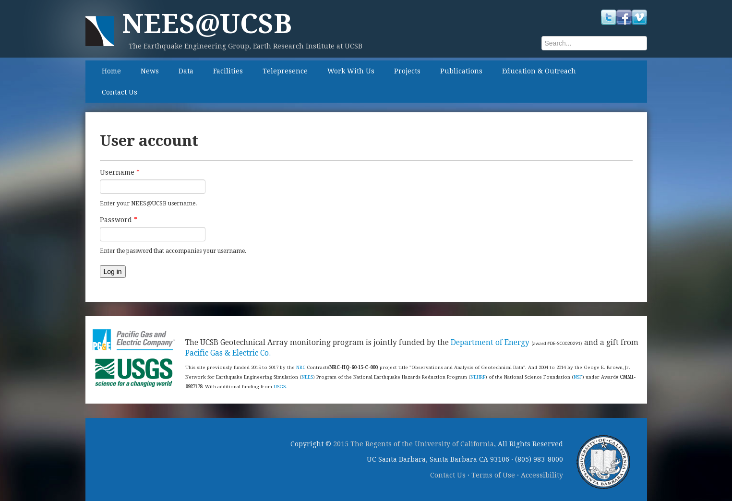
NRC (300, 367)
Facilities (228, 71)
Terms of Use (493, 475)
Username (120, 172)
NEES (307, 377)
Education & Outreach (539, 71)
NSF (578, 377)
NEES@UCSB (207, 23)
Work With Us (350, 71)
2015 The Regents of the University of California (413, 444)
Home (111, 71)
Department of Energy (490, 342)
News (150, 71)
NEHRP (477, 377)
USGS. (280, 386)
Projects (407, 71)
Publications (461, 71)
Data (186, 71)
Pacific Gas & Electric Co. (228, 353)
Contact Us (119, 92)
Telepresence (285, 71)
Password (118, 220)
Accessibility (542, 475)
